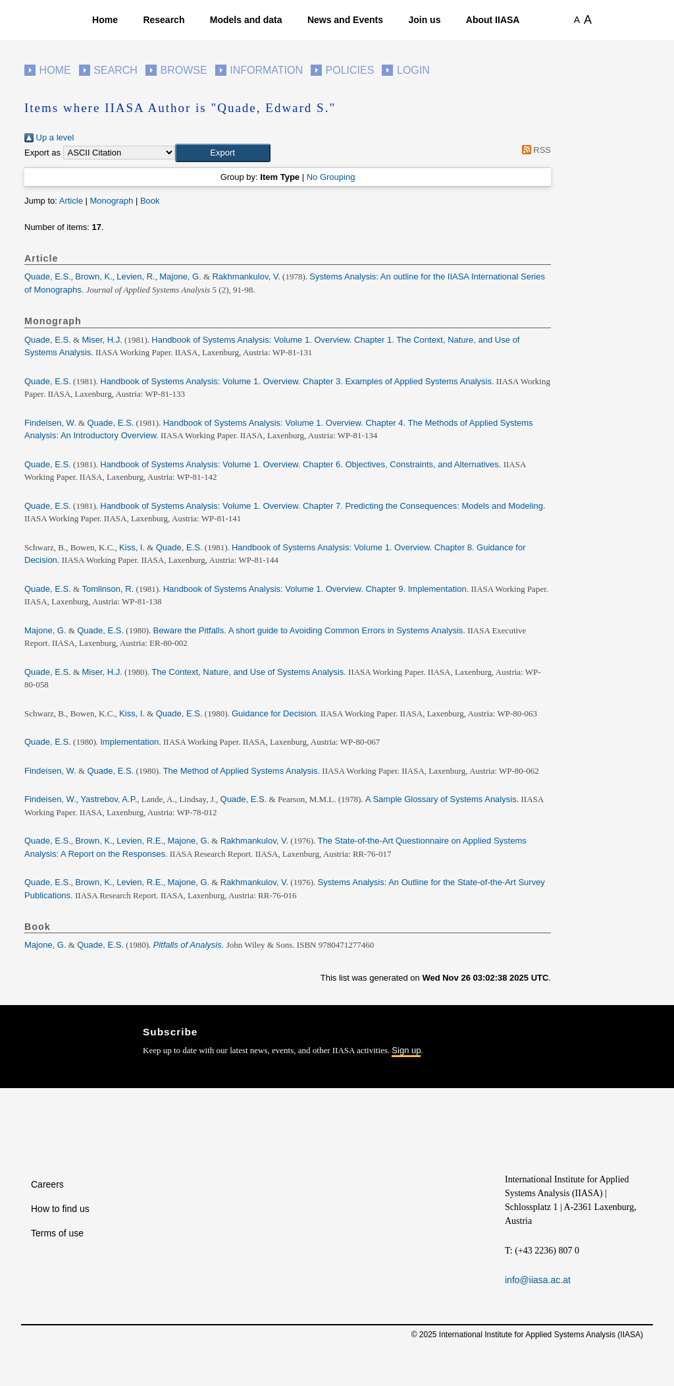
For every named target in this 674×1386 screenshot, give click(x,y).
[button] (223, 153)
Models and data (246, 19)
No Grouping (331, 177)
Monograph (111, 201)
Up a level (49, 137)
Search (115, 70)
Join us (424, 19)
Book (150, 201)
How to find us (60, 1208)
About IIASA (493, 19)
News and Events (345, 19)
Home (105, 19)
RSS (534, 150)
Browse (183, 70)
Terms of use (57, 1233)
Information (266, 70)
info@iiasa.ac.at (538, 1280)
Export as (42, 153)
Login (413, 70)
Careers (47, 1184)
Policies (350, 70)
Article (71, 201)
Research (163, 19)
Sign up (406, 1050)
